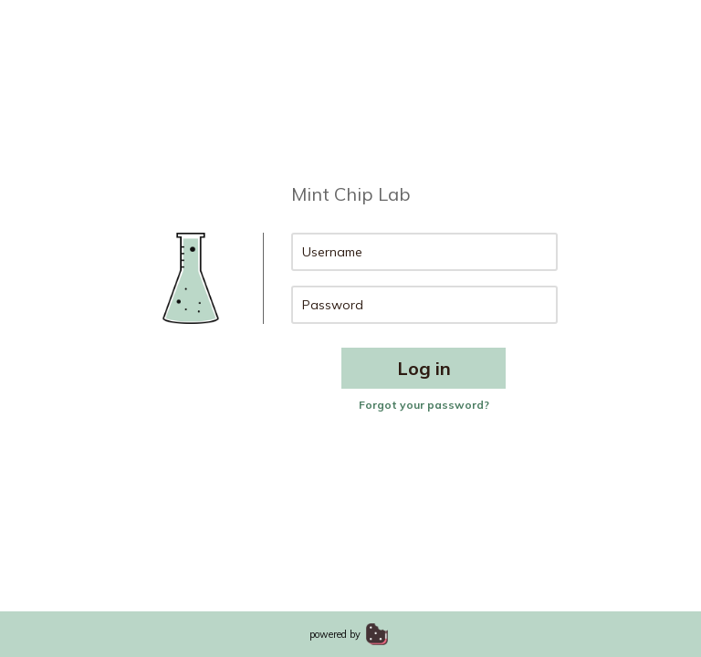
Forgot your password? (424, 405)
